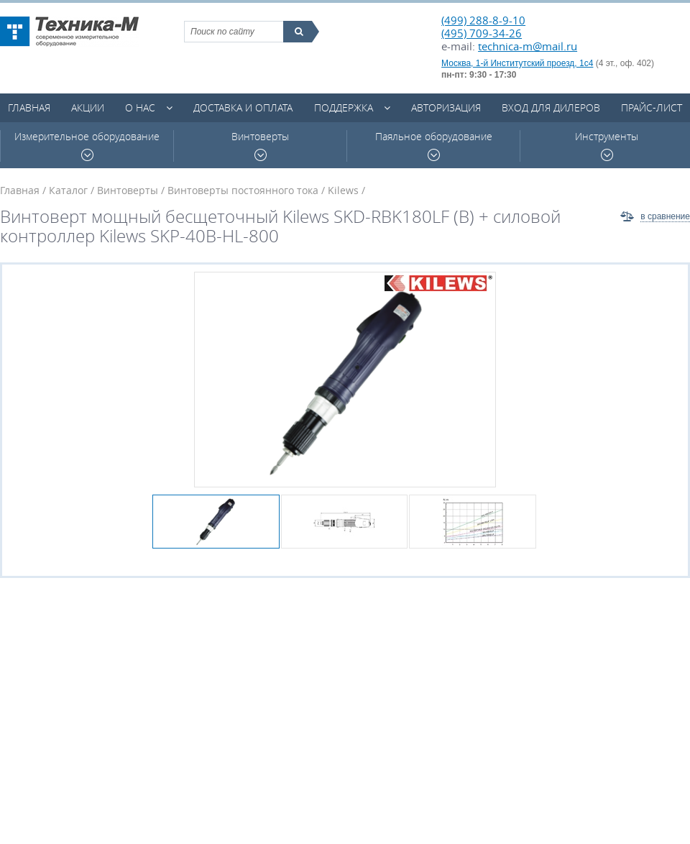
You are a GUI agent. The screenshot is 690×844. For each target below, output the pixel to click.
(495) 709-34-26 (481, 33)
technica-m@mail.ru (527, 46)
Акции (87, 107)
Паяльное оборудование (433, 145)
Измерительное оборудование (87, 145)
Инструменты (606, 145)
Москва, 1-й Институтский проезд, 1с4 (517, 63)
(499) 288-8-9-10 (483, 20)
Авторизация (446, 107)
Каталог (68, 190)
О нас (140, 107)
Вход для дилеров (551, 107)
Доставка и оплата (243, 107)
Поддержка (343, 107)
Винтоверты (260, 145)
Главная (29, 107)
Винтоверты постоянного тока (242, 190)
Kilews (343, 190)
